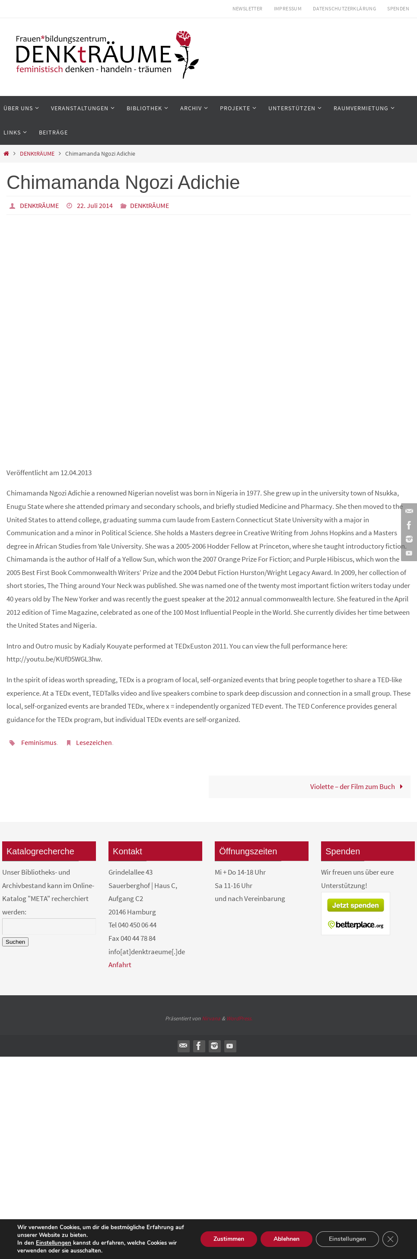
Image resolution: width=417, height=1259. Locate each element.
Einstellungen (53, 1243)
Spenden (398, 8)
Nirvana (211, 1018)
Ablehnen (286, 1239)
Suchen (15, 942)
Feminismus (39, 742)
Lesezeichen (94, 742)
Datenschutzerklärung (344, 8)
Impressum (288, 8)
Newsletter (247, 8)
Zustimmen (228, 1239)
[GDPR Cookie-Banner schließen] (390, 1239)
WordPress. (239, 1018)
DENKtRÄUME (37, 153)
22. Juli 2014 (95, 205)
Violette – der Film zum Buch (358, 786)
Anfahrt (119, 964)
